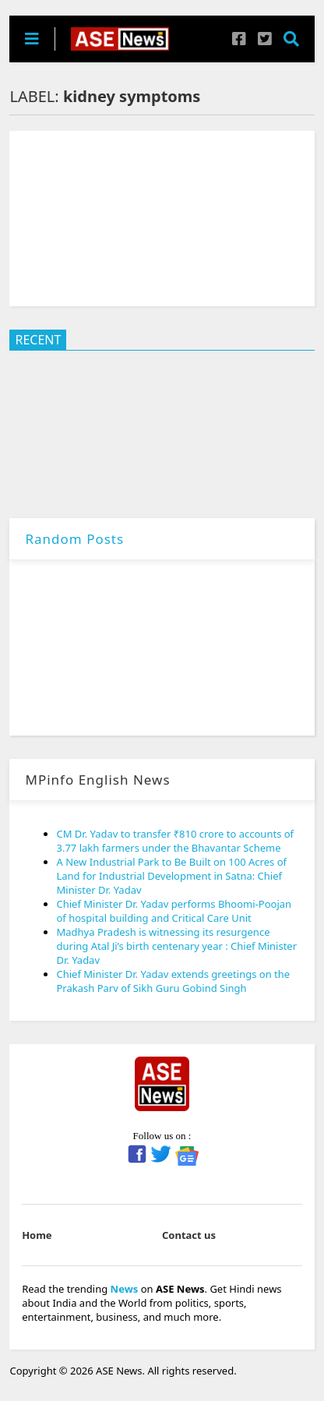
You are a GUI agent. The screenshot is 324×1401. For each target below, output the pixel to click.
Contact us (189, 1235)
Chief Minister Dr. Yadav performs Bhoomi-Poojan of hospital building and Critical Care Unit (173, 911)
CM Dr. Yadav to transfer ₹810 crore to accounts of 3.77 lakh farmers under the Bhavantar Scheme (175, 841)
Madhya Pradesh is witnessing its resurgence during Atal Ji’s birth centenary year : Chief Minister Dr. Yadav (176, 946)
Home (37, 1235)
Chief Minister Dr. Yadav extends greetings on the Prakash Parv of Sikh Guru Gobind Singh (173, 981)
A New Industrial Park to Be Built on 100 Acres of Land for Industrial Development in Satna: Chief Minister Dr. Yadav (171, 876)
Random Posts (74, 539)
